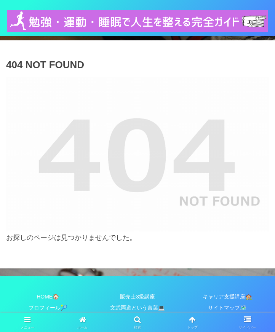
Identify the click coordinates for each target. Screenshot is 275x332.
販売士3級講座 (137, 297)
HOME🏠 (48, 297)
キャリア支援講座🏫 (227, 297)
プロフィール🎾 (48, 308)
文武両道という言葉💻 (137, 308)
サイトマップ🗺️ (227, 308)
